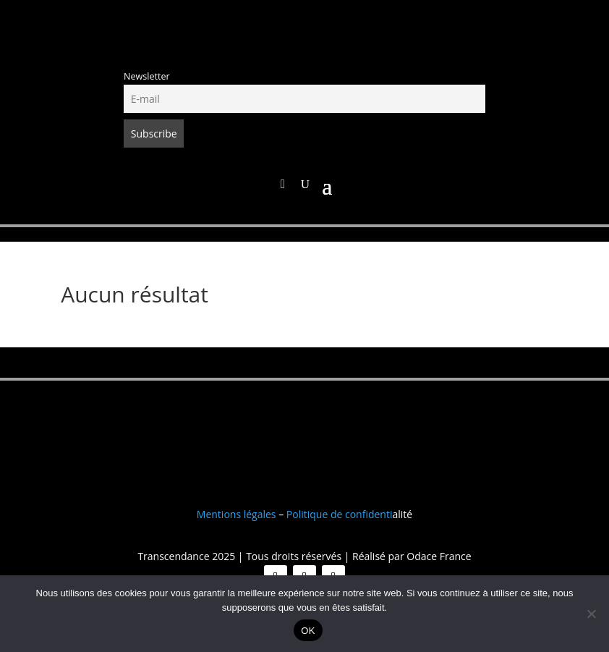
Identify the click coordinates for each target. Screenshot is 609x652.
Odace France (438, 556)
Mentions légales (236, 514)
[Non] (591, 613)
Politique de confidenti (339, 514)
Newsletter (147, 76)
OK (308, 630)
